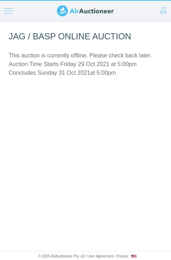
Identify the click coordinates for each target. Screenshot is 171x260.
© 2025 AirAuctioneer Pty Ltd (61, 256)
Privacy (122, 256)
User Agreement (100, 256)
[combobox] (133, 256)
